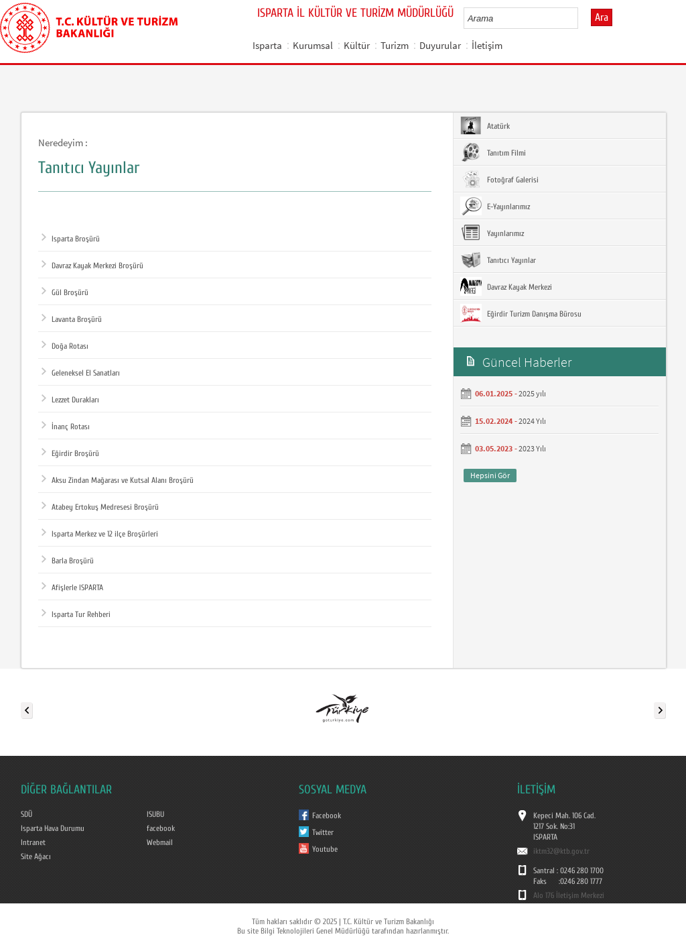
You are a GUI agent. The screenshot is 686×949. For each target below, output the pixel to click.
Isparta (267, 45)
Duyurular (440, 45)
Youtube (325, 849)
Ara (601, 17)
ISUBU (155, 814)
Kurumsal (313, 45)
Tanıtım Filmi (493, 152)
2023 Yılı (532, 448)
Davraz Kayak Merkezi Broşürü (92, 265)
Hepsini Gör (490, 475)
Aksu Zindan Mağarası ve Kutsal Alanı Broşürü (118, 480)
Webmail (160, 842)
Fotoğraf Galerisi (499, 179)
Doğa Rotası (65, 346)
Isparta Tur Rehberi (76, 614)
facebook (161, 828)
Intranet (33, 842)
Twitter (323, 832)
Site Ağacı (36, 856)
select (582, 18)
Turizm (395, 45)
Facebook (326, 815)
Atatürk (485, 125)
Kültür (357, 45)
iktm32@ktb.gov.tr (561, 851)
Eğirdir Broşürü (70, 453)
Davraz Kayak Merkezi (506, 286)
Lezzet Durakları (70, 399)
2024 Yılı (532, 421)
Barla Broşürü (68, 560)
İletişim (487, 45)
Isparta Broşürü (71, 238)
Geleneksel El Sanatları (81, 372)
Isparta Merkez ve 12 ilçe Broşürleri (100, 533)
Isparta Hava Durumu (52, 828)
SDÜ (26, 814)
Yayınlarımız (492, 232)
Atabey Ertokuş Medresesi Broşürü (100, 507)
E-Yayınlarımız (495, 206)
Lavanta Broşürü (72, 319)
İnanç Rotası (66, 426)
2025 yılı (532, 393)
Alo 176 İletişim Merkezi (568, 895)
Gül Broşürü (65, 292)
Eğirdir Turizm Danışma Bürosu (520, 313)
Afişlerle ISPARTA (72, 587)
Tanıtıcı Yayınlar (498, 259)
